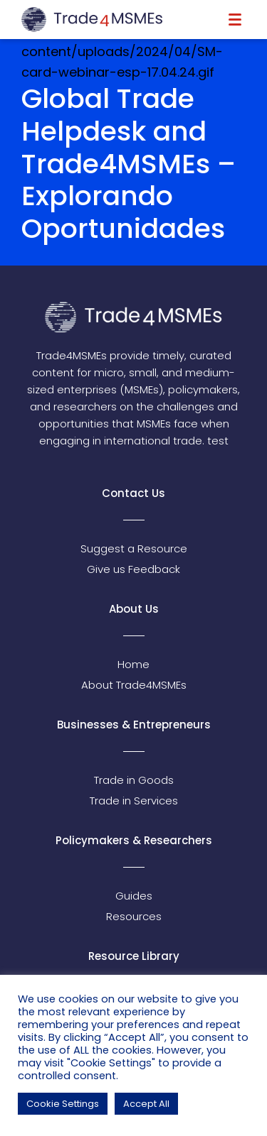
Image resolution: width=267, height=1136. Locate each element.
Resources (134, 916)
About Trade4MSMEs (134, 684)
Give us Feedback (133, 569)
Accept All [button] (146, 1103)
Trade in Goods (134, 779)
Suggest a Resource (133, 548)
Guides (133, 895)
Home (133, 664)
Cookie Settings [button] (62, 1103)
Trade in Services (134, 800)
